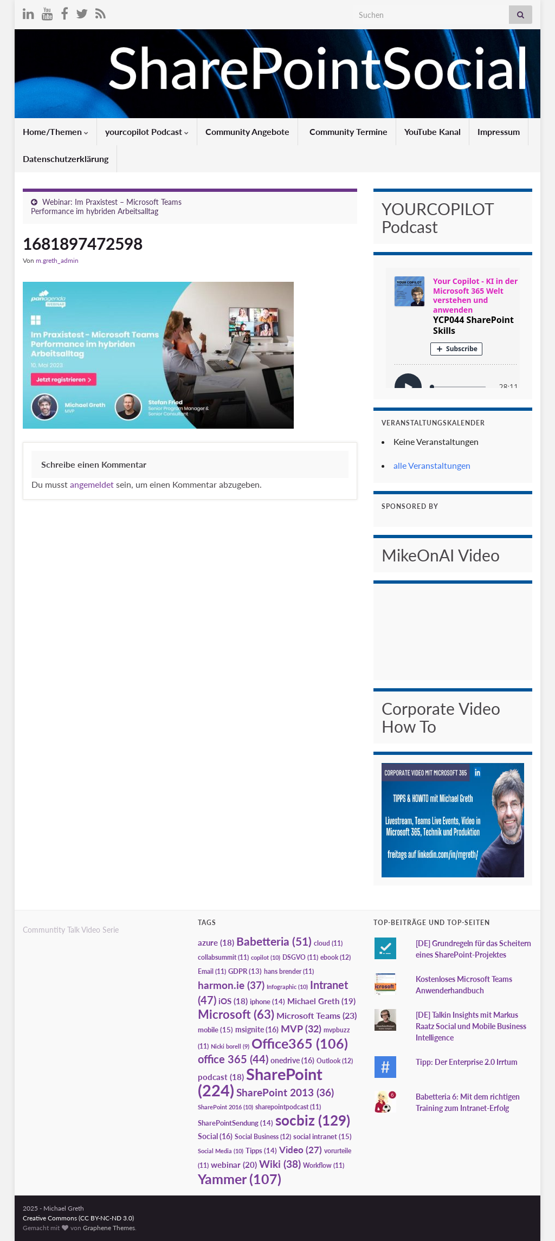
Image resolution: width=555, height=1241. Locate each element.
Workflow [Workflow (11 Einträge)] (323, 1165)
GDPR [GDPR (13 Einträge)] (245, 971)
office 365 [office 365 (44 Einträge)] (233, 1059)
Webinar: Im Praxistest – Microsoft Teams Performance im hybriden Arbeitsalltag (106, 206)
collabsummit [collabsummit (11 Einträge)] (223, 957)
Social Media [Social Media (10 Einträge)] (220, 1150)
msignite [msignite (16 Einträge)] (257, 1029)
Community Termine (347, 131)
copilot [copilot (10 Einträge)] (265, 957)
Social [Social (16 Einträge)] (215, 1136)
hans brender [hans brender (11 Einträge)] (289, 971)
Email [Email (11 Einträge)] (212, 971)
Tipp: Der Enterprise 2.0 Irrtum (467, 1062)
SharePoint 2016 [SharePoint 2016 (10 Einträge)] (225, 1106)
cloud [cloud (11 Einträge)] (328, 943)
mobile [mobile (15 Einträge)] (215, 1029)
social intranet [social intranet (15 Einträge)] (322, 1136)
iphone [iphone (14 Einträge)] (267, 1001)
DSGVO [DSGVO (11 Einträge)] (300, 957)
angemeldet (92, 484)
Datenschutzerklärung (65, 158)
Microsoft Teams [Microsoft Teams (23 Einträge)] (316, 1015)
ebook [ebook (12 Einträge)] (335, 957)
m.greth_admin (57, 260)
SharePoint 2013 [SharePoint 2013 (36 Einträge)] (285, 1092)
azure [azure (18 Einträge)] (216, 942)
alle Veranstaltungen (431, 465)
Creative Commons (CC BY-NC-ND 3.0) (78, 1218)
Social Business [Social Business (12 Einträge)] (263, 1137)
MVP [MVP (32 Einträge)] (301, 1029)
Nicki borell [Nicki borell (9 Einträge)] (230, 1046)
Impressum (498, 131)
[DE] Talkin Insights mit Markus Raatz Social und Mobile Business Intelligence (471, 1026)
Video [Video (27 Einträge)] (300, 1149)
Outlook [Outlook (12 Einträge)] (335, 1061)
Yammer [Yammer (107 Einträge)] (239, 1179)
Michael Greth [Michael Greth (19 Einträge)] (321, 1001)
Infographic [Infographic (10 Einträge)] (287, 986)
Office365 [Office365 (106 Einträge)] (299, 1043)
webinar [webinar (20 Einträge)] (234, 1164)
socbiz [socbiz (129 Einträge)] (312, 1120)
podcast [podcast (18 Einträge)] (221, 1077)
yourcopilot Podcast (147, 131)
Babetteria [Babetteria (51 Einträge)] (274, 941)
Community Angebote (247, 131)
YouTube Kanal (432, 131)
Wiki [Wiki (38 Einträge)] (280, 1164)
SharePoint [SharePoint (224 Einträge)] (260, 1082)
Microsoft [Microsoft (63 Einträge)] (236, 1014)
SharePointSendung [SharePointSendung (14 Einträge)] (235, 1123)
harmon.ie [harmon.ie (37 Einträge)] (231, 985)
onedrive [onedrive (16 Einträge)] (292, 1060)
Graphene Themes (109, 1228)
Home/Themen (55, 131)
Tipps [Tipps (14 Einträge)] (261, 1150)
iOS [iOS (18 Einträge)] (233, 1001)
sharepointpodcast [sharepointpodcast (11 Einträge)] (288, 1107)
